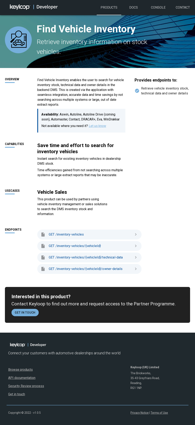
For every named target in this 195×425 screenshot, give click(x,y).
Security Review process (26, 386)
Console (158, 10)
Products (109, 10)
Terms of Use (159, 412)
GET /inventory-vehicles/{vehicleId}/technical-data (89, 257)
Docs (133, 10)
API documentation (21, 378)
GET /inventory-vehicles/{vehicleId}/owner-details (89, 268)
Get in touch (25, 312)
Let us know (97, 126)
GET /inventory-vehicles (89, 234)
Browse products (20, 370)
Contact (182, 10)
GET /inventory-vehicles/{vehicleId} (89, 246)
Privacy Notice (139, 412)
